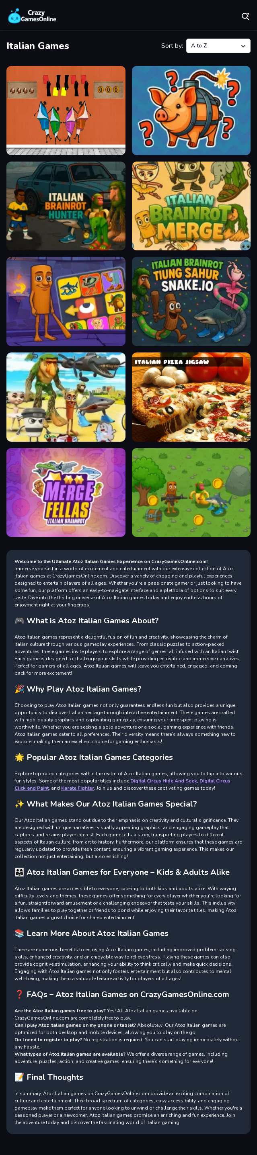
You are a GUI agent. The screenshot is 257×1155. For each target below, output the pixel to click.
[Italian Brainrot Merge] (191, 206)
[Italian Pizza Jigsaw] (191, 397)
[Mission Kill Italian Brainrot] (191, 492)
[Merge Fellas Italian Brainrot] (65, 492)
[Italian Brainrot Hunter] (65, 206)
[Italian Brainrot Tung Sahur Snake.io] (191, 301)
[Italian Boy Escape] (65, 110)
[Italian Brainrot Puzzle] (65, 301)
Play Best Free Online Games (32, 16)
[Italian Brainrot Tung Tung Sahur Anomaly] (65, 397)
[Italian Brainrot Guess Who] (191, 110)
